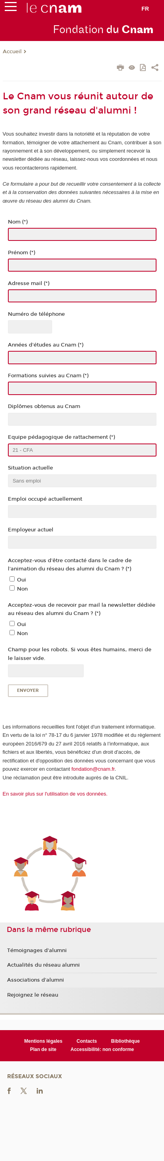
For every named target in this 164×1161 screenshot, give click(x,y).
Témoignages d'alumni (37, 950)
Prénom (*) (21, 253)
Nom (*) (18, 222)
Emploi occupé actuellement (45, 499)
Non (22, 589)
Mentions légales (43, 1041)
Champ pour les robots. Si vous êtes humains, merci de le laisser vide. (79, 654)
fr (145, 9)
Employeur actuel (30, 530)
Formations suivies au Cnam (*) (48, 376)
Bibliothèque (125, 1041)
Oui (21, 580)
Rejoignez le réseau (32, 995)
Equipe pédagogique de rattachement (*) (61, 437)
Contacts (87, 1041)
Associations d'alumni (35, 980)
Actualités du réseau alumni (43, 965)
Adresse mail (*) (28, 283)
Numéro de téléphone (36, 314)
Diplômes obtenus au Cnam (44, 406)
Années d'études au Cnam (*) (45, 345)
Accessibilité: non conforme (102, 1049)
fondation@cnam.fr (93, 769)
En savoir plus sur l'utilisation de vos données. (55, 794)
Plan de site (43, 1049)
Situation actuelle (30, 468)
